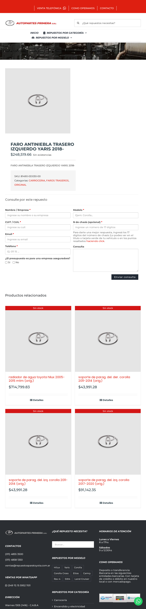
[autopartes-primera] (30, 20)
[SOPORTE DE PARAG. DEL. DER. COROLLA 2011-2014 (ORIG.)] (108, 339)
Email (9, 234)
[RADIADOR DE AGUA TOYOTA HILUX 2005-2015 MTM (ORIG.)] (38, 339)
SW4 (67, 579)
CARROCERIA (37, 180)
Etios (76, 573)
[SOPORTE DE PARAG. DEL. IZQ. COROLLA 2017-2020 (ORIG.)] (108, 442)
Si (7, 262)
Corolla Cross (61, 573)
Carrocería (60, 600)
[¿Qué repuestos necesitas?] (107, 23)
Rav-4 (57, 579)
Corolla (78, 567)
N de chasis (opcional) (87, 222)
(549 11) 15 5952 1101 (17, 585)
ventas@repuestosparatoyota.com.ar (27, 565)
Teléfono (11, 246)
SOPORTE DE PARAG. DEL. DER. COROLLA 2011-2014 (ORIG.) (104, 379)
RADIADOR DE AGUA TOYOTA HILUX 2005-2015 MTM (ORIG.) (37, 379)
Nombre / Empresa (17, 210)
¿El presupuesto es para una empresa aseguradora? (37, 258)
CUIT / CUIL (13, 222)
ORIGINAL (20, 184)
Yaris (67, 567)
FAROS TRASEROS (57, 180)
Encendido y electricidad (69, 606)
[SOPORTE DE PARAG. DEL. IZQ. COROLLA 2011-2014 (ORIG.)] (38, 442)
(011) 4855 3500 (14, 554)
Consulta (78, 246)
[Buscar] (78, 23)
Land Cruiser (82, 579)
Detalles (38, 400)
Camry (87, 573)
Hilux (57, 567)
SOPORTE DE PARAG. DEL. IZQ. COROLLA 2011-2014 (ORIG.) (38, 482)
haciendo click (95, 241)
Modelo (78, 210)
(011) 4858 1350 (14, 559)
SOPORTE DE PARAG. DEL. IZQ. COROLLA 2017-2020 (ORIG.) (103, 482)
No (16, 262)
